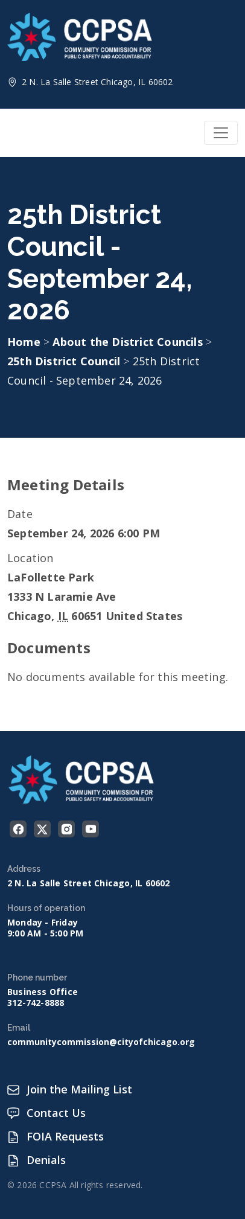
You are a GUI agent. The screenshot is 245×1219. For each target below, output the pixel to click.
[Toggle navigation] (221, 133)
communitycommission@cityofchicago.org (101, 1042)
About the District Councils (129, 341)
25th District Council (65, 361)
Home (23, 341)
